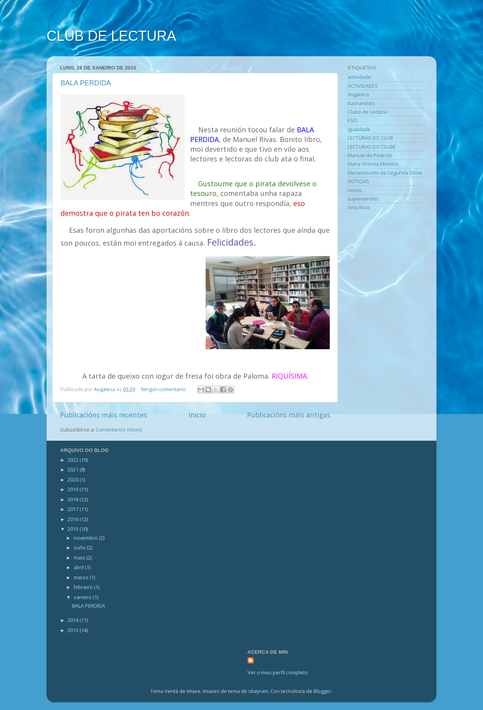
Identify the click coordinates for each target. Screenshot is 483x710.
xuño (80, 547)
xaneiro (83, 597)
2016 (74, 519)
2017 (74, 509)
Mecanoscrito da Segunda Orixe (385, 173)
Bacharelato (361, 103)
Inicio (197, 414)
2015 (74, 529)
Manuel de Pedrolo (370, 155)
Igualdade (359, 129)
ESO (352, 120)
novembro (86, 538)
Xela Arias (359, 207)
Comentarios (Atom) (119, 429)
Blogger (322, 691)
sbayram (258, 691)
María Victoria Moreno (373, 164)
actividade (359, 77)
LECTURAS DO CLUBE (372, 147)
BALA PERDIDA (86, 83)
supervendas (363, 199)
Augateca (358, 94)
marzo (82, 577)
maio (80, 557)
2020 (74, 479)
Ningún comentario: (164, 389)
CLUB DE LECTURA (111, 36)
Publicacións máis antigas (288, 414)
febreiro (84, 587)
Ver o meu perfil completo (278, 672)
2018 (74, 499)
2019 (74, 489)
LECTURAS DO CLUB (370, 138)
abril (79, 567)
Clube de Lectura (367, 112)
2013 (74, 630)
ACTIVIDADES (363, 86)
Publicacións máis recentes (103, 414)
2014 (74, 620)
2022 (74, 460)
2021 (74, 469)
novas (355, 190)
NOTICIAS (358, 181)
